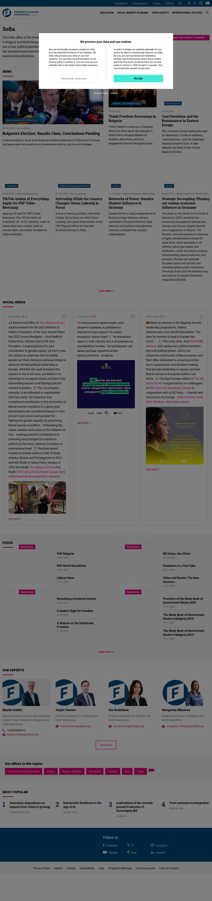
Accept (138, 78)
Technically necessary (73, 78)
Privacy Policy (101, 93)
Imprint (114, 93)
